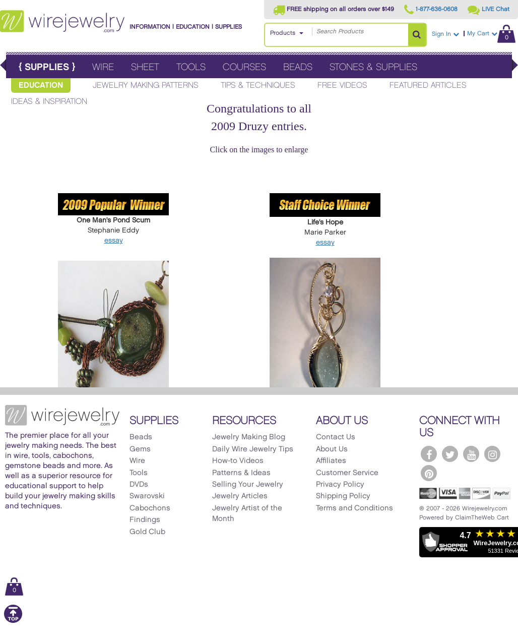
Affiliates (331, 460)
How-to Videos (238, 460)
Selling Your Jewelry (247, 484)
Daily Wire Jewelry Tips (252, 449)
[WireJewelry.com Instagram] (492, 454)
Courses (244, 67)
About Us (332, 449)
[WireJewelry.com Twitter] (450, 454)
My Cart (491, 33)
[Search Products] (417, 35)
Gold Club (147, 532)
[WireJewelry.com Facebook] (429, 454)
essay (113, 240)
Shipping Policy (343, 496)
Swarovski (147, 496)
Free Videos (342, 85)
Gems (140, 449)
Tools (191, 67)
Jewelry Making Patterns (146, 85)
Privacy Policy (340, 484)
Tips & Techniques (258, 85)
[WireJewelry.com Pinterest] (429, 473)
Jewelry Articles (240, 496)
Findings (145, 519)
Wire (103, 67)
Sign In (445, 34)
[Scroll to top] (13, 621)
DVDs (139, 484)
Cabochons (150, 508)
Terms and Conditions (354, 508)
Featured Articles (428, 85)
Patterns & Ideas (241, 473)
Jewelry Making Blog (248, 437)
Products (282, 33)
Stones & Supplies (373, 67)
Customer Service (347, 473)
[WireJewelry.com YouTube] (471, 454)
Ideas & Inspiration (49, 101)
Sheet (145, 67)
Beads (297, 67)
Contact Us (335, 437)
